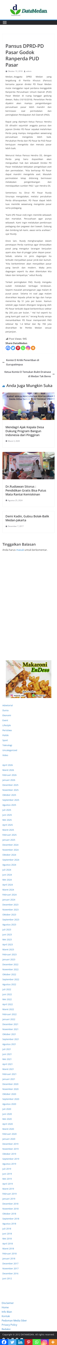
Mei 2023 (7, 939)
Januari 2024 (8, 899)
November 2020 (10, 1089)
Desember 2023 (10, 904)
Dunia (5, 710)
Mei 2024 (7, 879)
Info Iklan (7, 1311)
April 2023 (7, 944)
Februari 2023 (9, 954)
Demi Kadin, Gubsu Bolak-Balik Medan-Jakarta (27, 518)
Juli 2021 (6, 1049)
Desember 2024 (10, 844)
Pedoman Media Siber (14, 1320)
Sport (5, 740)
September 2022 (10, 979)
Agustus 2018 (9, 1223)
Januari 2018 (8, 1258)
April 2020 (7, 1123)
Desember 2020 (10, 1084)
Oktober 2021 (9, 1034)
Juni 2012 (7, 1278)
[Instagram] (28, 348)
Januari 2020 (8, 1138)
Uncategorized (9, 750)
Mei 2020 (7, 1119)
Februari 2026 (9, 775)
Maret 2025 (8, 829)
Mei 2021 (7, 1059)
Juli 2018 (6, 1228)
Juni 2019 (7, 1173)
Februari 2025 (9, 834)
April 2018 (7, 1243)
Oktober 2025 (9, 794)
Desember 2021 (10, 1024)
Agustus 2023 (9, 924)
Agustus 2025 (9, 804)
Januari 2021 (8, 1079)
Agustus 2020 (9, 1104)
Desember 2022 (10, 964)
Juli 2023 (6, 929)
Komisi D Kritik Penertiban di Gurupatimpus (20, 362)
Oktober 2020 (9, 1094)
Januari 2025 (8, 839)
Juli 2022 (6, 989)
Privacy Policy (9, 1324)
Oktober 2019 (9, 1153)
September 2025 (10, 799)
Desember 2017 (10, 1263)
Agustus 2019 (9, 1163)
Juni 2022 (7, 994)
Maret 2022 (8, 1009)
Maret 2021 (8, 1069)
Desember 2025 (10, 785)
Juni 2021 (7, 1054)
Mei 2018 (7, 1238)
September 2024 (10, 859)
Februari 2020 (9, 1133)
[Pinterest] (18, 348)
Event (5, 720)
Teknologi (7, 745)
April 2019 (7, 1183)
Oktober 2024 (9, 854)
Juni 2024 (7, 874)
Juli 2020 (6, 1109)
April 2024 (7, 884)
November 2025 (10, 790)
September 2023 (10, 919)
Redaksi (6, 1329)
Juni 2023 (7, 934)
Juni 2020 (7, 1114)
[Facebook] (8, 348)
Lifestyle (6, 725)
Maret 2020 (8, 1128)
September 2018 (10, 1218)
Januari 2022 (8, 1019)
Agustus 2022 (9, 984)
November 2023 (10, 909)
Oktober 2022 (9, 974)
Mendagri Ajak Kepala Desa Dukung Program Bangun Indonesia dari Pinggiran (24, 431)
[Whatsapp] (23, 348)
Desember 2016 (10, 1273)
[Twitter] (13, 348)
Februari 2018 (9, 1253)
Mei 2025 (7, 819)
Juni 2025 (7, 814)
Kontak (6, 1316)
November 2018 (10, 1208)
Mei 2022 (7, 999)
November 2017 (10, 1268)
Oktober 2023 (9, 914)
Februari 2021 (9, 1074)
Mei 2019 (7, 1178)
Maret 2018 (8, 1248)
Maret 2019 (8, 1188)
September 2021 (10, 1039)
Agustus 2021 (9, 1044)
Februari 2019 (9, 1193)
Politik (5, 735)
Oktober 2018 (9, 1213)
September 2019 (10, 1158)
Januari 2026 (8, 780)
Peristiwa (7, 730)
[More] (33, 348)
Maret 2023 (8, 949)
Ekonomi (10, 39)
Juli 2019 (6, 1168)
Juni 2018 (7, 1233)
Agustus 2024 (9, 864)
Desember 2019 (10, 1143)
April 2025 (7, 824)
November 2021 (10, 1029)
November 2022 (10, 969)
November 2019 (10, 1148)
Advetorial (7, 705)
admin (28, 71)
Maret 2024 (8, 889)
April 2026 (7, 765)
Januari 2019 (8, 1198)
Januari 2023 (8, 959)
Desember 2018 (10, 1203)
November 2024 (10, 849)
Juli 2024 (6, 869)
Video (5, 755)
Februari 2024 (9, 894)
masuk (20, 550)
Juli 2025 (6, 809)
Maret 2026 (8, 770)
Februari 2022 (9, 1014)
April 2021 (7, 1064)
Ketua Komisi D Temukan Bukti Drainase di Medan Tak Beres (29, 374)
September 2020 (10, 1099)
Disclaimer (8, 1303)
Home (5, 1307)
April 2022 (7, 1004)
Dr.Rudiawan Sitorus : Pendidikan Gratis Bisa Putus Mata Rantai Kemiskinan (25, 490)
